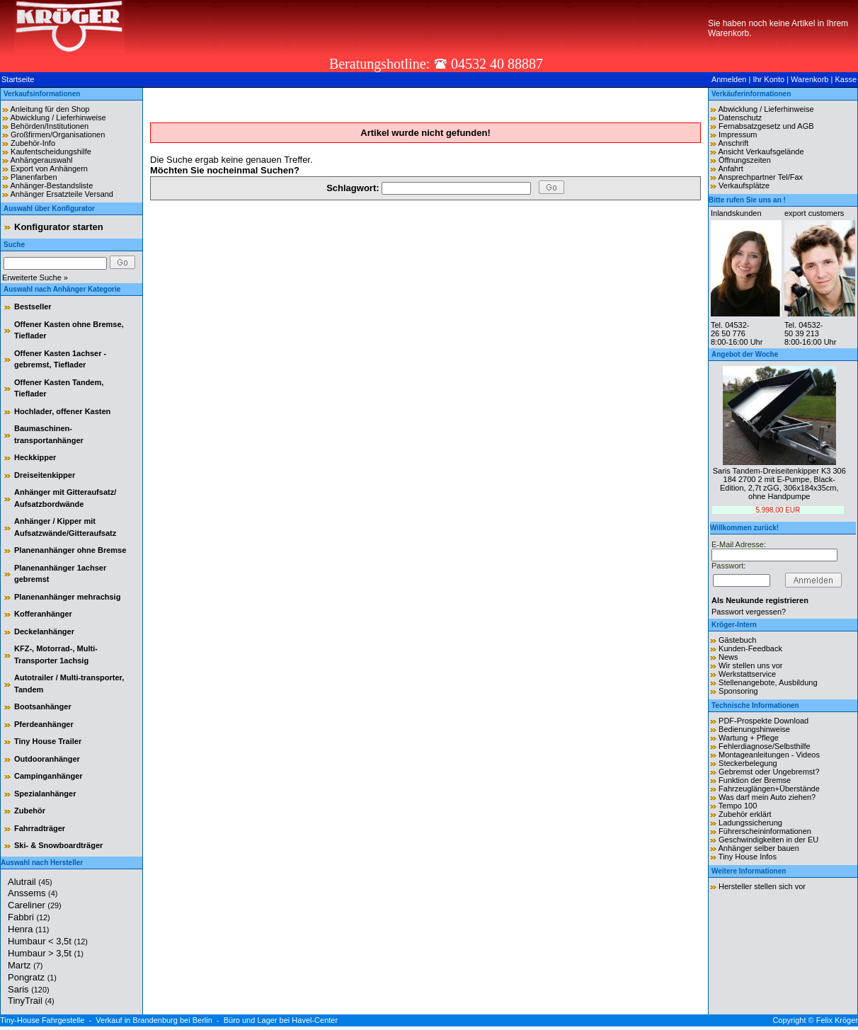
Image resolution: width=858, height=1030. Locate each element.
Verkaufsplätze (744, 185)
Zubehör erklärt (745, 814)
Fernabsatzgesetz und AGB (766, 126)
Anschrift (733, 143)
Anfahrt (730, 168)
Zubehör (29, 810)
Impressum (738, 134)
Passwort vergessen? (748, 611)
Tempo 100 (738, 805)
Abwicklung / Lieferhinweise (57, 117)
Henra (28, 929)
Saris (29, 989)
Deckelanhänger (44, 631)
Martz (25, 965)
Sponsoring (738, 691)
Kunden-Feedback (750, 648)
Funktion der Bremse (755, 780)
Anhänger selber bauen (758, 848)
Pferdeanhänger (44, 724)
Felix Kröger (837, 1020)
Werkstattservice (747, 674)
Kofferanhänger (43, 614)
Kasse (846, 79)
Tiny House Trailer (47, 741)
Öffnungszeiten (745, 160)
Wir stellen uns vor (750, 665)
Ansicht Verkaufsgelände (760, 151)
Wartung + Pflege (749, 737)
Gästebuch (737, 640)
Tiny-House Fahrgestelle (42, 1020)
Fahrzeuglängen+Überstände (769, 788)
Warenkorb (809, 79)
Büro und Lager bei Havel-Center (281, 1020)
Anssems (32, 893)
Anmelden (729, 79)
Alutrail (30, 881)
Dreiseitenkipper (44, 475)
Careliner (35, 905)
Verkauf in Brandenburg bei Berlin (154, 1020)
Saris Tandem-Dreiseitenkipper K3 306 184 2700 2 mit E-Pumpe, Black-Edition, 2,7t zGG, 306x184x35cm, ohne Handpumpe (779, 483)
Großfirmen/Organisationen (58, 134)
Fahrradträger (39, 828)
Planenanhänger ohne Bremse (70, 550)
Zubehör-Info (33, 143)
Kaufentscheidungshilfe (51, 151)
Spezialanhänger (45, 793)
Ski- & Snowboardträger (58, 845)
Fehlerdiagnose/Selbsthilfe (765, 746)
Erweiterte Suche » (35, 277)
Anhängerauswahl (41, 160)
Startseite (17, 79)
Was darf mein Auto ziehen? (767, 797)
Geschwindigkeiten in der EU (768, 839)
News (728, 657)
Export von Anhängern (49, 168)
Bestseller (33, 306)
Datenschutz (740, 117)
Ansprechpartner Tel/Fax (760, 177)
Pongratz (32, 977)
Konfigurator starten (58, 227)
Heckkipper (35, 457)
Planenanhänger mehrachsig (67, 597)
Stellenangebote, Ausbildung (768, 682)
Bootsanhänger (43, 706)
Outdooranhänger (47, 759)
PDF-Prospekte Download (763, 720)
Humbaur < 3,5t (48, 941)
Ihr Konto (768, 79)
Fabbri (29, 917)
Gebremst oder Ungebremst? (769, 771)
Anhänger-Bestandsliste (51, 185)
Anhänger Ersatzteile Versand (61, 194)
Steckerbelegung (748, 763)
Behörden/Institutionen (49, 126)
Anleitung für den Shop (49, 109)
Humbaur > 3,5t (46, 953)
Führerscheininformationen (765, 831)
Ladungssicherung (750, 822)
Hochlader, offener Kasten (62, 411)
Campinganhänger (48, 776)
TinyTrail (31, 1000)
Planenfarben (34, 177)
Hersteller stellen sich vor (762, 886)
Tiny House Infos (748, 856)
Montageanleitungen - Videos (769, 754)
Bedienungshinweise (754, 729)
